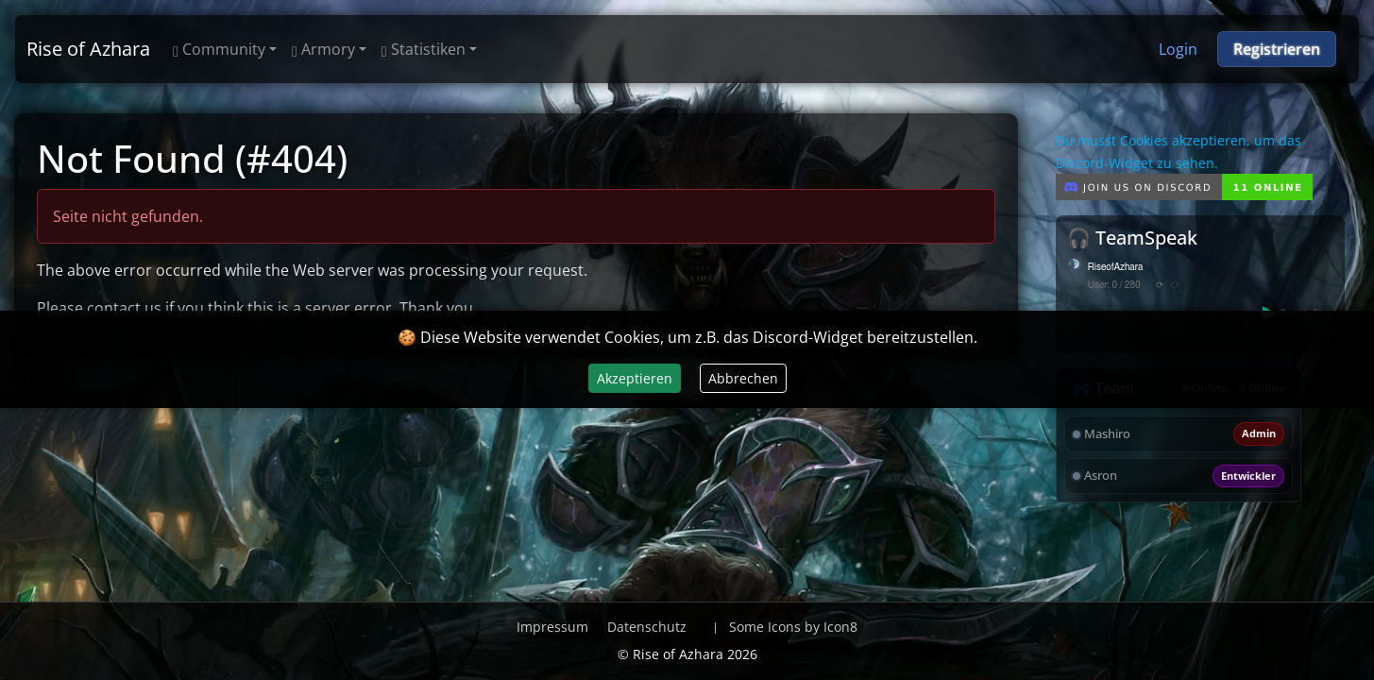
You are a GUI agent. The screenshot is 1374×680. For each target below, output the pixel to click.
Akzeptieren (634, 378)
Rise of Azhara (88, 48)
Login (1178, 49)
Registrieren (1276, 49)
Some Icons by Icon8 (793, 627)
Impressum (552, 627)
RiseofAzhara (1116, 267)
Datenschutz (647, 627)
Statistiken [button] (424, 49)
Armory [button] (323, 49)
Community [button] (219, 49)
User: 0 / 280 (1114, 285)
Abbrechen (743, 378)
